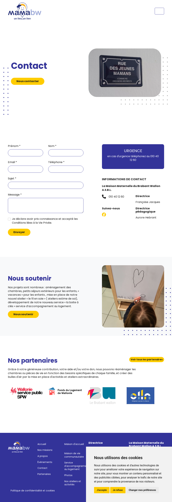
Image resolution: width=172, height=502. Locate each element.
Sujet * (12, 178)
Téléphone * (56, 162)
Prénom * (14, 146)
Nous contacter (27, 81)
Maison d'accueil (74, 444)
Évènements (44, 462)
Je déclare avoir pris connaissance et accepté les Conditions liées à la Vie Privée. (45, 220)
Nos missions (44, 450)
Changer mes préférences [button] (142, 490)
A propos (42, 456)
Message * (15, 195)
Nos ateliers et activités (72, 483)
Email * (12, 162)
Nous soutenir (23, 314)
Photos (68, 475)
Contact (42, 468)
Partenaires (44, 474)
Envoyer (19, 232)
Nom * (52, 146)
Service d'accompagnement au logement (76, 466)
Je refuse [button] (118, 490)
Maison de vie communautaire (74, 455)
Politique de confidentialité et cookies (33, 490)
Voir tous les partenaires (147, 359)
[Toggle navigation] (159, 11)
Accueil (41, 444)
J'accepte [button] (102, 490)
